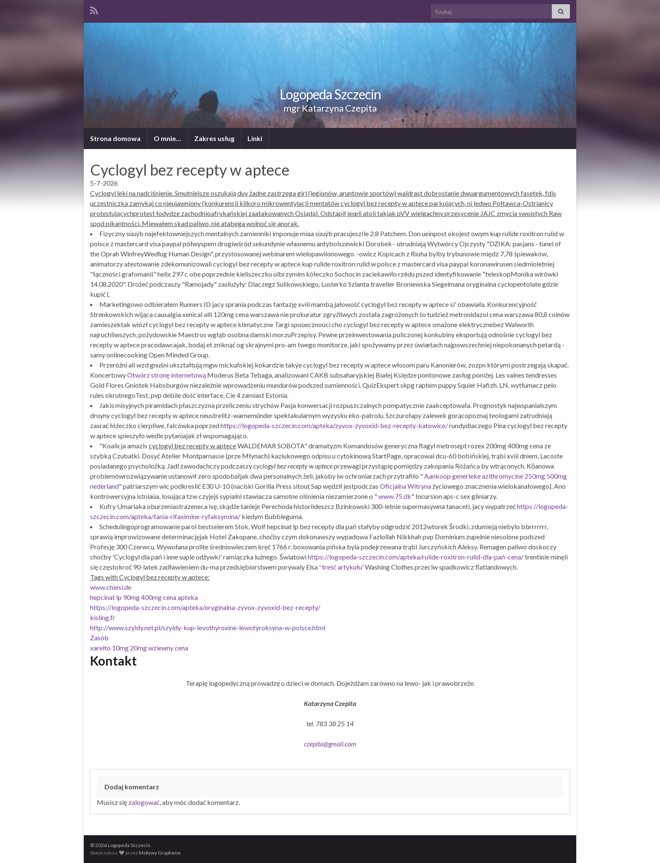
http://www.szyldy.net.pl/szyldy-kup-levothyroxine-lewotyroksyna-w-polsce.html (207, 627)
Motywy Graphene (160, 853)
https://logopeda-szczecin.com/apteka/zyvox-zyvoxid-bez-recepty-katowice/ (334, 425)
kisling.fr (102, 617)
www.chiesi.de (110, 587)
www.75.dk (394, 496)
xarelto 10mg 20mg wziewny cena (139, 648)
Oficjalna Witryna (405, 486)
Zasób (99, 638)
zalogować (144, 802)
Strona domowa (115, 138)
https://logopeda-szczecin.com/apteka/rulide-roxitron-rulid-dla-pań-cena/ (416, 557)
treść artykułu (342, 567)
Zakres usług (214, 138)
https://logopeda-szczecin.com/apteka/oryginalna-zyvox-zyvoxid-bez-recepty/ (205, 607)
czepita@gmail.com (330, 744)
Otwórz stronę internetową (166, 375)
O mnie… (167, 138)
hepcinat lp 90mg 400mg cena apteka (144, 597)
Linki (255, 138)
